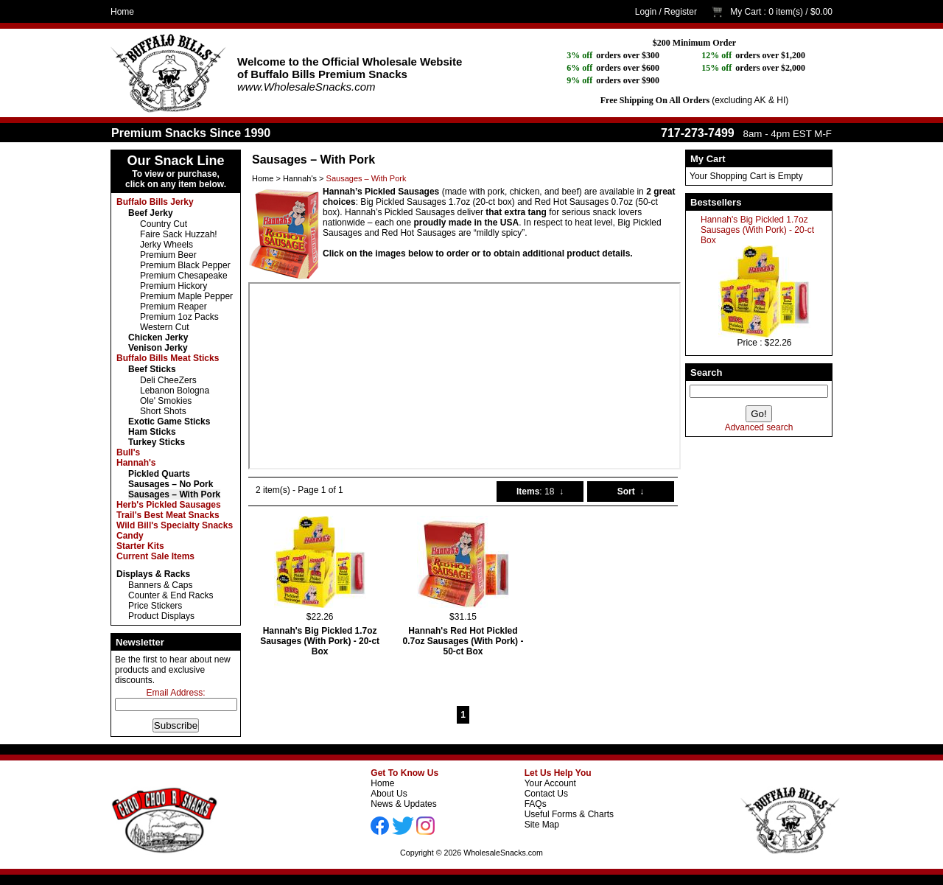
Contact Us (546, 793)
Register (680, 12)
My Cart (745, 12)
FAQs (536, 804)
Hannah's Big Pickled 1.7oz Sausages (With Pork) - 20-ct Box (757, 229)
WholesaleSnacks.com (503, 852)
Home (122, 12)
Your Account (550, 783)
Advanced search (759, 427)
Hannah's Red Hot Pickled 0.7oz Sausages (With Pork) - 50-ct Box (463, 641)
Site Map (542, 824)
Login (645, 12)
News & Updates (403, 804)
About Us (389, 793)
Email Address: (175, 693)
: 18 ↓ (540, 491)
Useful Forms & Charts (569, 814)
